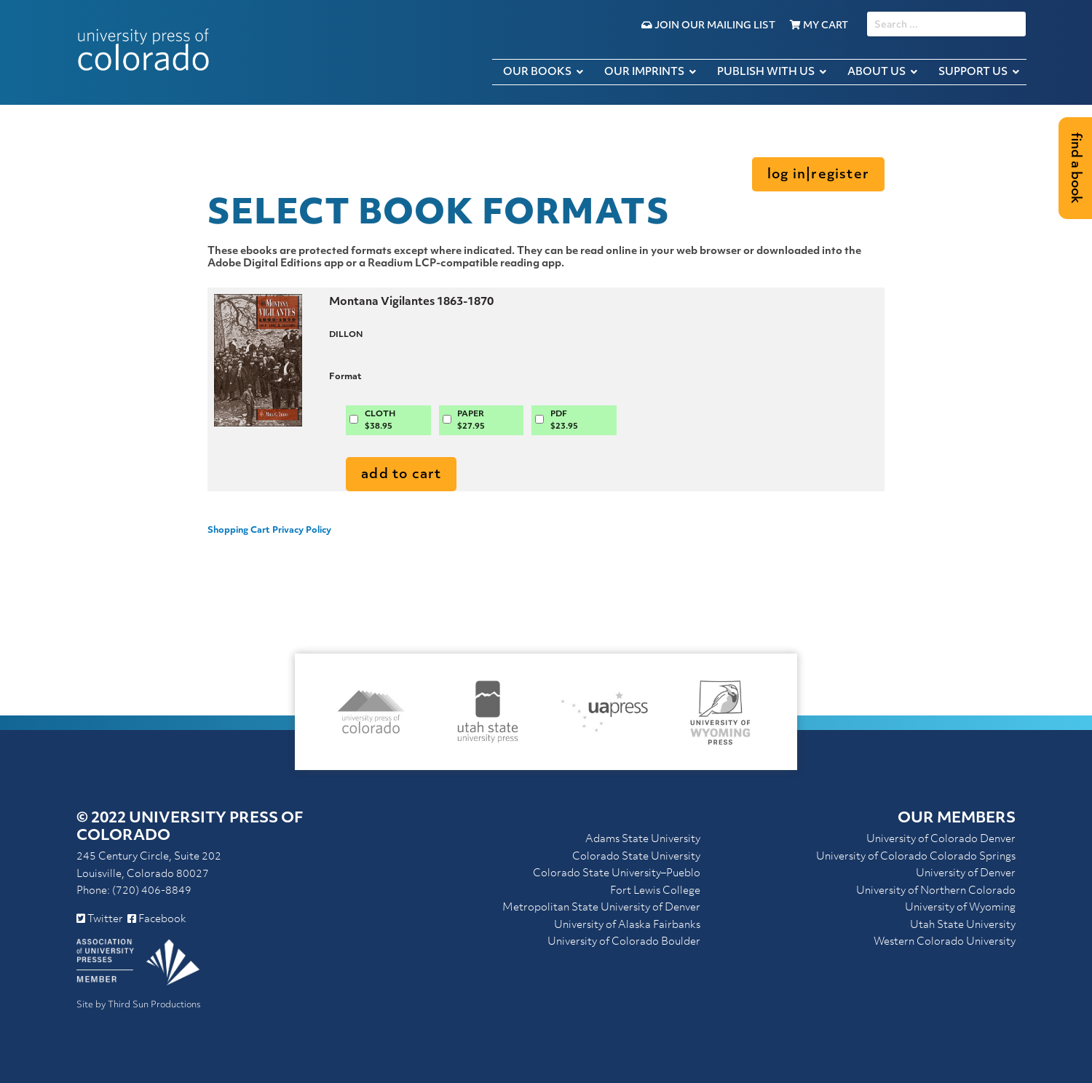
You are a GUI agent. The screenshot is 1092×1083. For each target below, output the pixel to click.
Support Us (973, 72)
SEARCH (866, 11)
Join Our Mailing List (708, 26)
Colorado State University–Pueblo (616, 873)
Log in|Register (818, 175)
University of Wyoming (960, 907)
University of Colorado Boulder (623, 942)
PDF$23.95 (564, 420)
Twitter (99, 919)
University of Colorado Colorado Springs (916, 857)
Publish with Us (766, 72)
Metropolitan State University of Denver (601, 907)
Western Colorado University (945, 942)
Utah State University (963, 925)
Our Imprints (644, 72)
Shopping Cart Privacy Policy (269, 530)
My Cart (819, 26)
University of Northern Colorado (936, 891)
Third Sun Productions (154, 1005)
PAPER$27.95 (471, 420)
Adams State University (642, 839)
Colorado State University (636, 857)
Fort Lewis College (655, 891)
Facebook (156, 919)
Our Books (537, 72)
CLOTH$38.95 (380, 420)
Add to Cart (401, 475)
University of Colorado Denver (941, 839)
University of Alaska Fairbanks (627, 925)
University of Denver (966, 873)
